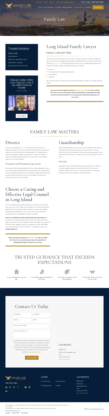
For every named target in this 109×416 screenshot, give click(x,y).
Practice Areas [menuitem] (67, 7)
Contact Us (98, 7)
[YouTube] (25, 386)
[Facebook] (14, 386)
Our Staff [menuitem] (58, 7)
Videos (51, 2)
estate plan (58, 63)
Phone (16, 319)
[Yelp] (10, 386)
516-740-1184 (98, 2)
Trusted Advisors (46, 384)
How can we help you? (21, 330)
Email (34, 319)
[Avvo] (22, 386)
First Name (17, 313)
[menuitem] (13, 52)
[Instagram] (29, 386)
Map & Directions (64, 340)
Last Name (36, 313)
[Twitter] (18, 386)
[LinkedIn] (6, 390)
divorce (20, 147)
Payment (39, 2)
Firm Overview (45, 380)
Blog (45, 2)
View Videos (22, 116)
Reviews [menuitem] (88, 7)
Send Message (32, 357)
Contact (58, 384)
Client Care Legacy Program (65, 2)
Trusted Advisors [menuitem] (78, 7)
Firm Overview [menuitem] (48, 7)
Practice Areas (60, 380)
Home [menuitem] (40, 7)
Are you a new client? (20, 325)
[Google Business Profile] (6, 386)
